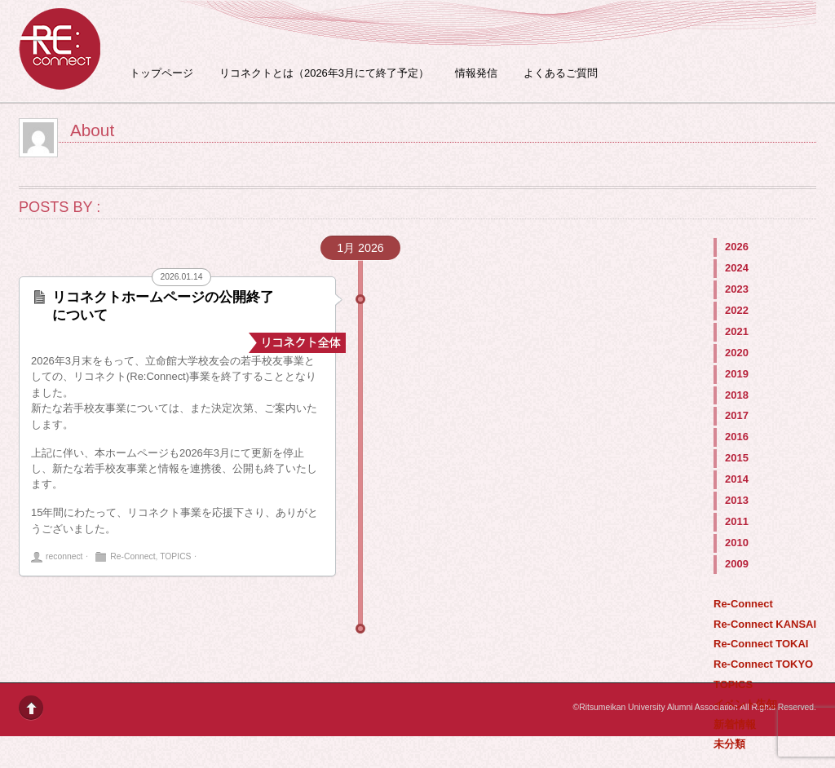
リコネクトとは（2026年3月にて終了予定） (324, 73)
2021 (737, 331)
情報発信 (476, 73)
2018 (737, 395)
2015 (737, 458)
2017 (737, 415)
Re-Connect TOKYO (763, 664)
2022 (737, 310)
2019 (737, 374)
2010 (737, 542)
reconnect (64, 556)
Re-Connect (743, 604)
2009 (737, 564)
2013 (737, 500)
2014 (737, 479)
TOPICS (733, 684)
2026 (737, 247)
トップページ (161, 73)
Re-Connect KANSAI (765, 624)
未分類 (729, 744)
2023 (737, 289)
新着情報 (735, 724)
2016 (737, 436)
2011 (737, 521)
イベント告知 (745, 704)
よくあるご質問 (561, 73)
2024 (737, 268)
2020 (737, 352)
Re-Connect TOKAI (761, 644)
